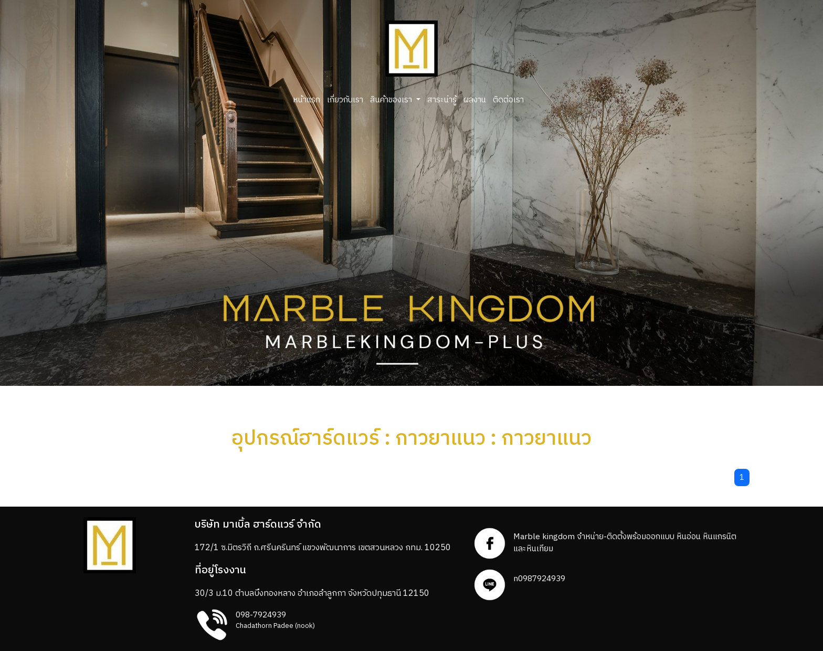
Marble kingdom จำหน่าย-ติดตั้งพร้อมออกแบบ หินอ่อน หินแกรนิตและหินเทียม (624, 542)
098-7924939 (261, 615)
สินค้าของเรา (392, 100)
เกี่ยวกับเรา (345, 100)
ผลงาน (474, 100)
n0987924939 (539, 578)
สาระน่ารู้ (442, 100)
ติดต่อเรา (508, 100)
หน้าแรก (306, 100)
